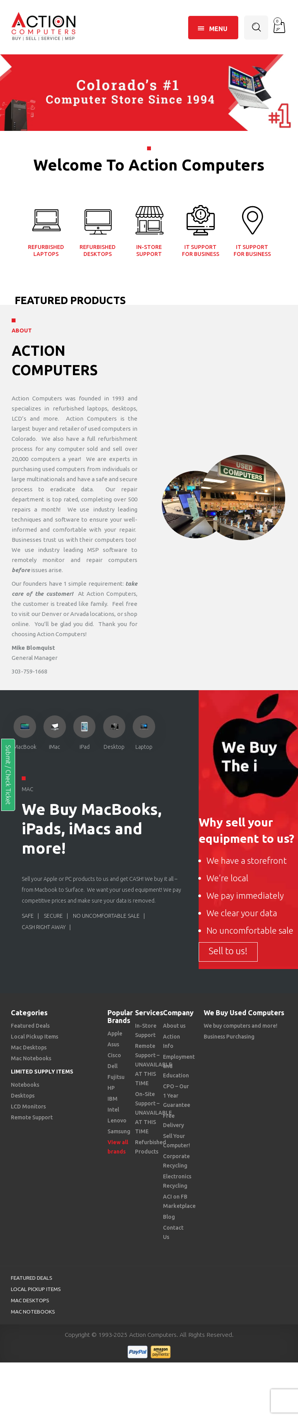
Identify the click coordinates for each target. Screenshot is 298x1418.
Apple (114, 1033)
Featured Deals (30, 1026)
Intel (113, 1110)
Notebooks (25, 1085)
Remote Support (32, 1117)
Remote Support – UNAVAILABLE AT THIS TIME (153, 1064)
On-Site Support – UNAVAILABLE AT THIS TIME (153, 1112)
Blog (169, 1217)
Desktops (23, 1096)
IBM (112, 1099)
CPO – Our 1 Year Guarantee (176, 1095)
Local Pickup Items (34, 1036)
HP (111, 1088)
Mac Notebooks (31, 1058)
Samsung (118, 1131)
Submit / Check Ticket (8, 775)
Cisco (114, 1055)
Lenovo (116, 1120)
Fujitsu (116, 1077)
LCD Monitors (28, 1106)
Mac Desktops (29, 1047)
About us (174, 1026)
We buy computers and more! (240, 1026)
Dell (112, 1066)
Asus (113, 1044)
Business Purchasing (229, 1036)
